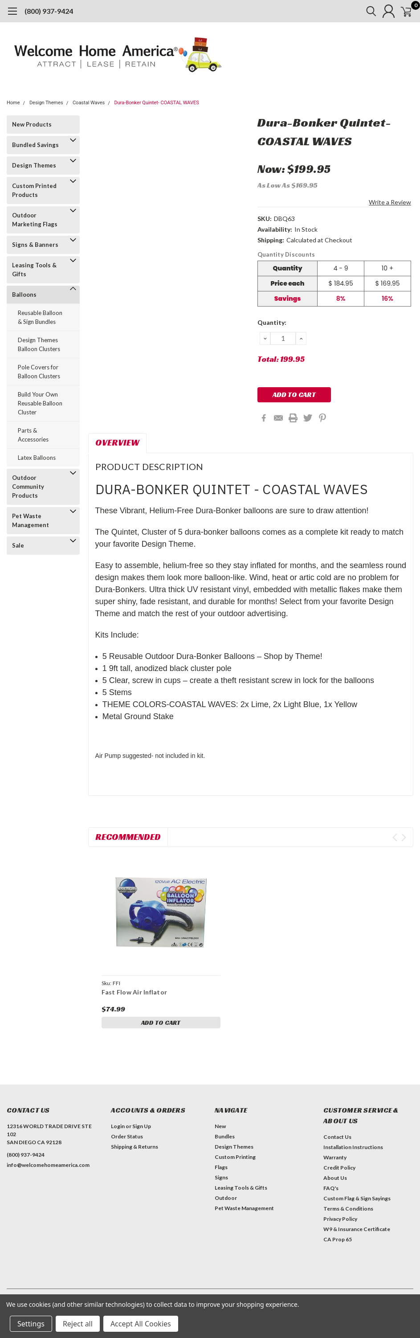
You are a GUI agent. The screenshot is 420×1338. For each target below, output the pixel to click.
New (220, 1126)
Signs (221, 1177)
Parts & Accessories (33, 435)
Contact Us (337, 1136)
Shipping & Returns (134, 1146)
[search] (361, 11)
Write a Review (390, 202)
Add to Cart (160, 1023)
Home (13, 103)
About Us (335, 1177)
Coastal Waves (89, 103)
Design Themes (46, 103)
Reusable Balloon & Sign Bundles (40, 317)
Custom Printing (235, 1157)
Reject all (78, 1324)
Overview (117, 442)
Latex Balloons (37, 457)
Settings (31, 1324)
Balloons (24, 294)
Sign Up (141, 1126)
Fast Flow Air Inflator (134, 992)
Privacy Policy (340, 1218)
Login (118, 1126)
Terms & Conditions (348, 1208)
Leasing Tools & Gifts (34, 270)
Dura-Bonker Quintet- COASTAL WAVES (156, 103)
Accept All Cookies (140, 1324)
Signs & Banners (35, 244)
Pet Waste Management (30, 520)
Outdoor (226, 1198)
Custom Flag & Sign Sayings (357, 1198)
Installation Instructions (353, 1147)
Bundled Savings (35, 144)
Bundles (225, 1136)
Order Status (127, 1136)
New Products (32, 124)
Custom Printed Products (34, 190)
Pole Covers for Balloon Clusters (39, 372)
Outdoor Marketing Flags (34, 220)
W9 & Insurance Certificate (356, 1229)
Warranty (335, 1157)
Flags (221, 1167)
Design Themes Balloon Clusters (39, 344)
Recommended (128, 837)
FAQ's (330, 1188)
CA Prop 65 (337, 1239)
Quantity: (271, 322)
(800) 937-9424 (48, 11)
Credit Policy (339, 1167)
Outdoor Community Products (28, 486)
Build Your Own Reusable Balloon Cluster (40, 403)
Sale (18, 545)
